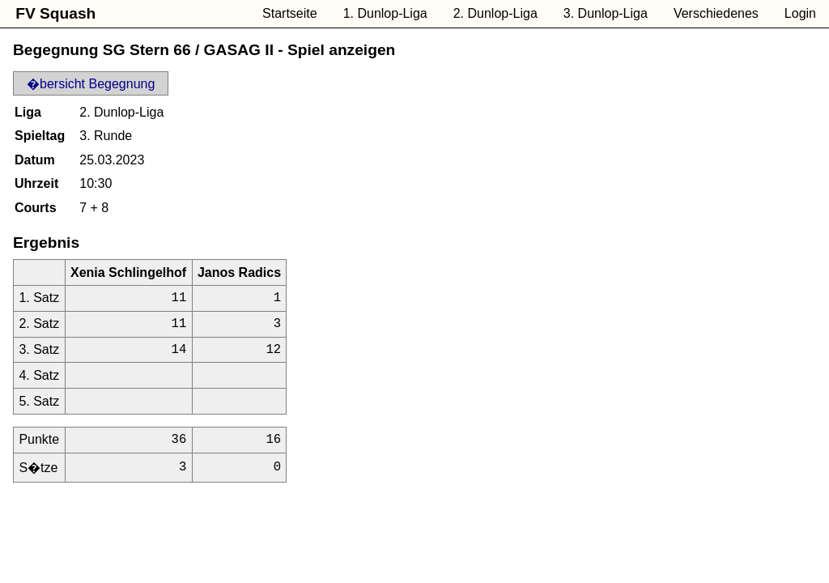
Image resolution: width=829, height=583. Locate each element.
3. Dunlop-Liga (605, 13)
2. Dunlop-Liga (495, 13)
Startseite (289, 13)
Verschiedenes (716, 13)
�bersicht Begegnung (91, 84)
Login (800, 13)
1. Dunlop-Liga (385, 13)
